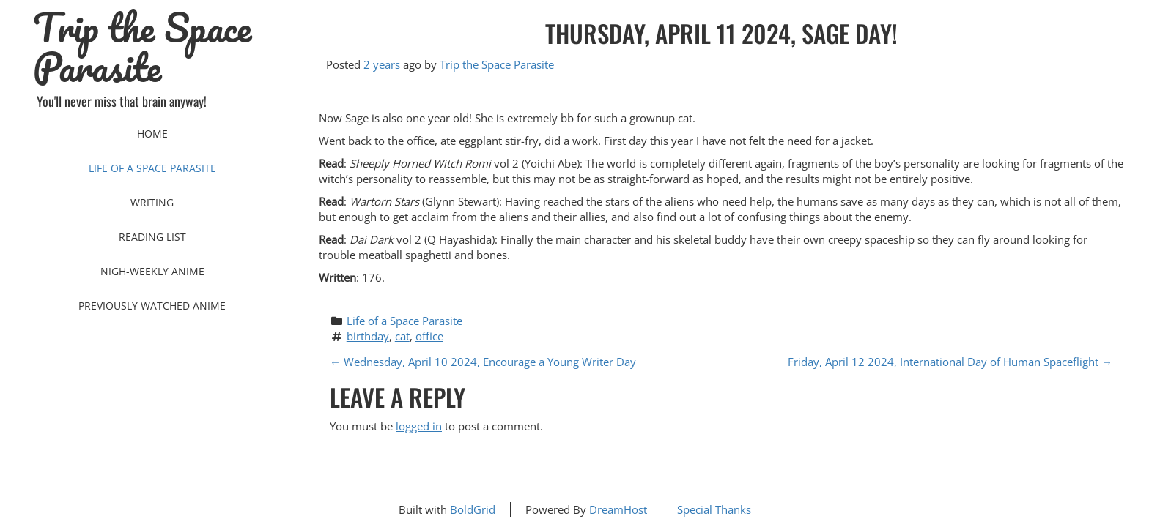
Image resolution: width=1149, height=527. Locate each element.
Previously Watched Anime (152, 306)
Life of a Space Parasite (152, 168)
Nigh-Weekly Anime (152, 271)
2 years (381, 64)
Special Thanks (714, 509)
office (429, 336)
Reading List (152, 237)
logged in (419, 426)
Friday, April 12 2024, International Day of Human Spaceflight (950, 361)
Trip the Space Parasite (142, 47)
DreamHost (618, 509)
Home (152, 134)
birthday (368, 336)
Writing (152, 202)
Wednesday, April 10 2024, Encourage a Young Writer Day (483, 361)
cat (402, 336)
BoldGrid (472, 509)
